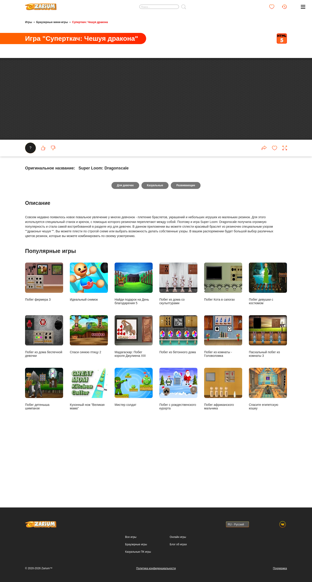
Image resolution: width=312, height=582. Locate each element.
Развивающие (186, 250)
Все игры (130, 537)
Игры (28, 22)
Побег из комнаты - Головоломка (223, 401)
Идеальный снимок (89, 346)
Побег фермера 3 (44, 346)
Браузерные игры (136, 544)
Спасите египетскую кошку (268, 454)
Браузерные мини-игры (52, 22)
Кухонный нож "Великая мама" (89, 454)
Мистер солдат (134, 452)
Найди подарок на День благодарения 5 (134, 348)
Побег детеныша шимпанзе (44, 454)
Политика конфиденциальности (156, 568)
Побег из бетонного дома (178, 399)
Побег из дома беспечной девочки (44, 401)
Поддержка (280, 568)
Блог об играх (178, 544)
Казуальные (155, 250)
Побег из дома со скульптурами (178, 348)
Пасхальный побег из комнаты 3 (268, 401)
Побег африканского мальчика (223, 454)
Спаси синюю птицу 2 (89, 399)
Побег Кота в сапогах (223, 346)
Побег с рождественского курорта (178, 454)
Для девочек (124, 250)
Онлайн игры (178, 537)
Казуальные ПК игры (138, 551)
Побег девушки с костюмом (268, 348)
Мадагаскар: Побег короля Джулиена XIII (134, 401)
